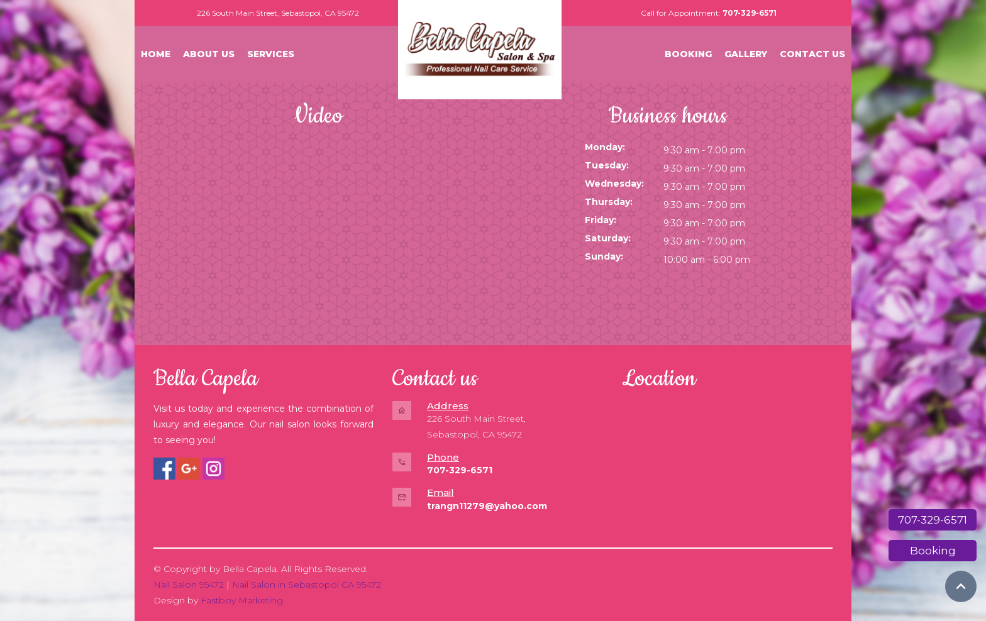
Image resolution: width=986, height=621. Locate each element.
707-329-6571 (932, 520)
